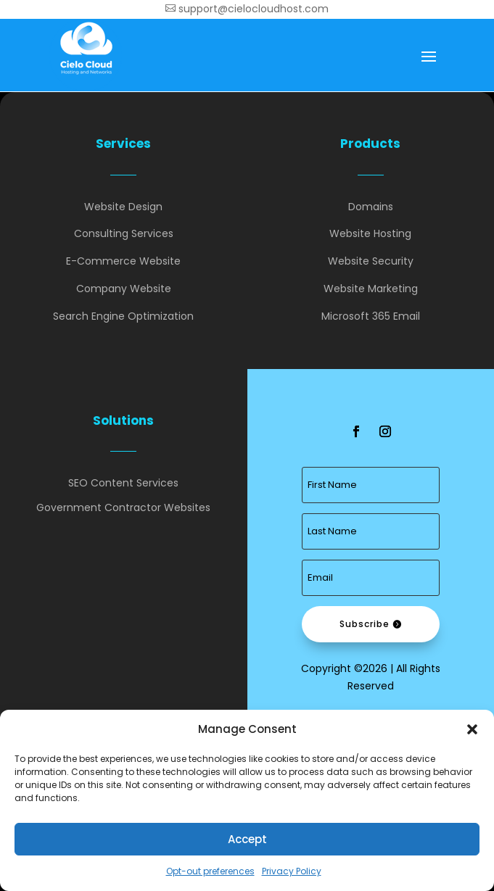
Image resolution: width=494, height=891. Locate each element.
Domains (370, 206)
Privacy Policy (291, 871)
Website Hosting (370, 233)
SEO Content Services (123, 483)
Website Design (123, 206)
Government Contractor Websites (123, 507)
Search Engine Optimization (123, 316)
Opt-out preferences (210, 871)
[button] (472, 729)
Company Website (123, 288)
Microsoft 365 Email (370, 316)
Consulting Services (123, 233)
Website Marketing (371, 288)
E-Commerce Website (123, 261)
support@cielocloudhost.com (247, 8)
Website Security (370, 261)
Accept (247, 839)
